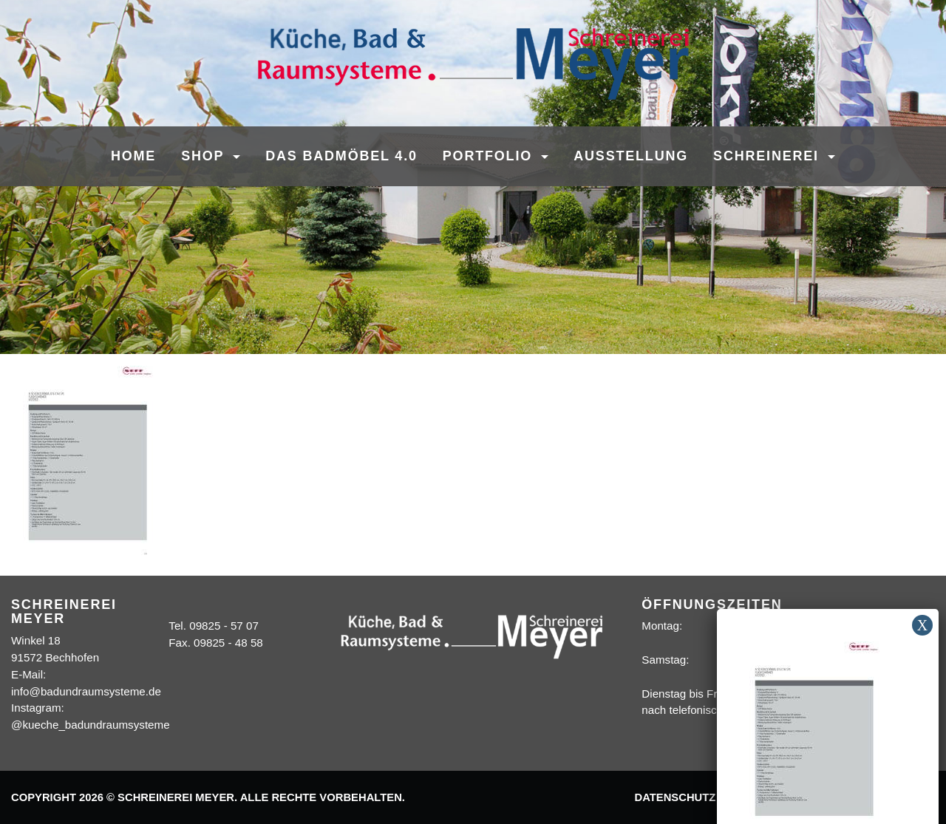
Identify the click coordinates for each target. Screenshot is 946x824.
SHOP (205, 156)
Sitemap (903, 797)
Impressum (763, 797)
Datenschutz (674, 797)
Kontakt (837, 797)
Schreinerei (768, 156)
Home (133, 156)
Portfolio (490, 156)
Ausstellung (631, 156)
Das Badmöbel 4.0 (341, 156)
